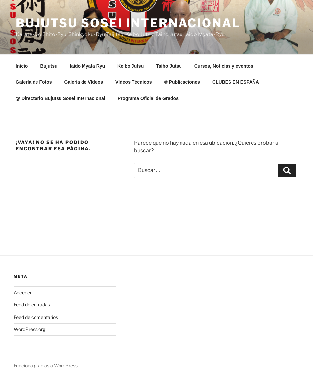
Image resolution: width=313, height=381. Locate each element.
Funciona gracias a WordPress (46, 365)
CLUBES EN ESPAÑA (235, 82)
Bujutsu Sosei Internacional (128, 23)
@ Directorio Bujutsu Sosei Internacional (60, 98)
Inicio (22, 66)
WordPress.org (29, 329)
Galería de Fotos (34, 82)
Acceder (23, 292)
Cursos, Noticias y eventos (223, 66)
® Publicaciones (182, 82)
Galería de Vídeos (83, 82)
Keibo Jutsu (130, 66)
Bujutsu (48, 66)
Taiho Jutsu (169, 66)
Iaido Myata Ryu (87, 66)
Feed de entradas (32, 304)
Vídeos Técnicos (133, 82)
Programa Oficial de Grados (148, 98)
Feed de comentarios (36, 317)
